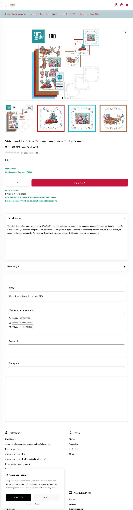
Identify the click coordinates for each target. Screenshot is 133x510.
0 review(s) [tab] (66, 228)
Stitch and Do (32, 14)
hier (53, 488)
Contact (72, 461)
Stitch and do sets (47, 14)
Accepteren (18, 497)
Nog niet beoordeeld (29, 153)
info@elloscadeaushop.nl (22, 285)
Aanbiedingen (75, 411)
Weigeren (46, 497)
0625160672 (25, 280)
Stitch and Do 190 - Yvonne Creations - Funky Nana (78, 14)
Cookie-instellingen (33, 504)
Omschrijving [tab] (66, 218)
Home (7, 14)
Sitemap (72, 466)
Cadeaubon (73, 406)
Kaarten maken (18, 14)
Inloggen (8, 461)
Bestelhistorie (10, 466)
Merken (72, 401)
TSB (126, 485)
